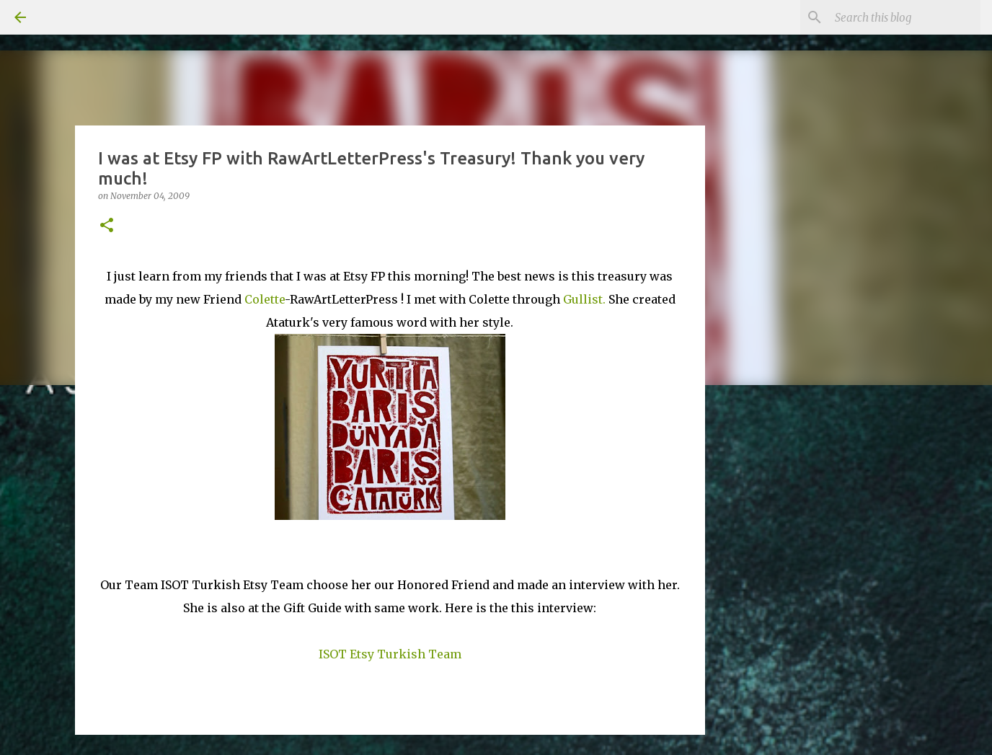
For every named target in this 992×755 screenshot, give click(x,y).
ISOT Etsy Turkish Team (390, 654)
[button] (106, 226)
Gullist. (584, 299)
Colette (264, 299)
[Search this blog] (904, 17)
